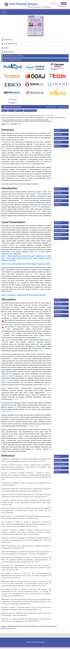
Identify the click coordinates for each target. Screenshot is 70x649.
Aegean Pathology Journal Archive (13, 56)
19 (5, 218)
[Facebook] (3, 315)
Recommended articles (30, 110)
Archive (6, 48)
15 (47, 385)
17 (38, 211)
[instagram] (3, 334)
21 (40, 211)
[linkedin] (3, 340)
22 (50, 305)
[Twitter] (3, 321)
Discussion (57, 142)
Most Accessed (9, 52)
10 (35, 207)
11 (7, 411)
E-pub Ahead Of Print (10, 44)
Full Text (11, 110)
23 (25, 322)
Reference (57, 146)
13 (40, 351)
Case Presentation (60, 138)
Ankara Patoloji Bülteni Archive (12, 60)
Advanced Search (61, 6)
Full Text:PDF (19, 110)
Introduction (58, 134)
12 (22, 200)
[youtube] (3, 327)
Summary (57, 130)
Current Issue (8, 40)
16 (39, 207)
